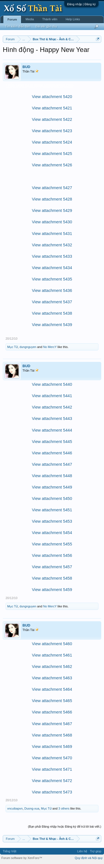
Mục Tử (12, 347)
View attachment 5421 (52, 108)
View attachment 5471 (52, 769)
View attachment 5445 (52, 441)
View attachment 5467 (52, 724)
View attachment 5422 (52, 119)
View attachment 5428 (52, 199)
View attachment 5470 (52, 758)
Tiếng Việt (9, 851)
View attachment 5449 (52, 487)
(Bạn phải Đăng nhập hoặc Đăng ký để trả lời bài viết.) (64, 826)
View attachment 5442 (52, 407)
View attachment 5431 (52, 233)
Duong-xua (31, 808)
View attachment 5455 (52, 544)
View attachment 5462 (52, 666)
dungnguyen (27, 347)
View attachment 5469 (52, 746)
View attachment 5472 (52, 780)
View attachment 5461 (52, 655)
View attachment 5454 (52, 532)
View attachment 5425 (52, 153)
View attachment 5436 (52, 290)
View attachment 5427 (52, 188)
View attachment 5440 (52, 384)
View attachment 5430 (52, 222)
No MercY (50, 347)
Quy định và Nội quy (89, 858)
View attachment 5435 (52, 279)
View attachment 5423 (52, 131)
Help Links (73, 19)
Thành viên (49, 19)
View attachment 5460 (52, 644)
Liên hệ (82, 851)
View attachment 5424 (52, 142)
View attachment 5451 (52, 510)
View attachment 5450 (52, 498)
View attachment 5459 (52, 589)
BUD (26, 67)
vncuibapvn (15, 808)
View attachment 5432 (52, 245)
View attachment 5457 (52, 567)
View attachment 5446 (52, 453)
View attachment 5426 (52, 165)
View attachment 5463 (52, 678)
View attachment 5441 (52, 396)
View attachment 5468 (52, 735)
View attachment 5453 (52, 521)
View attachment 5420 (52, 96)
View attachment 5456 (52, 555)
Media (30, 19)
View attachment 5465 (52, 700)
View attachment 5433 (52, 256)
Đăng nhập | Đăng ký (81, 4)
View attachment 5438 (52, 313)
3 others (63, 808)
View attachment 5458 (52, 578)
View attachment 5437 (52, 302)
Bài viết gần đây (46, 26)
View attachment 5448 (52, 476)
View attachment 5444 (52, 430)
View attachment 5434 (52, 268)
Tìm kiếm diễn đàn (17, 26)
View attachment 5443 (52, 418)
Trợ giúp (95, 851)
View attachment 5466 (52, 712)
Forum (12, 19)
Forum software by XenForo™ (21, 858)
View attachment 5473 (52, 792)
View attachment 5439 (52, 324)
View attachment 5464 (52, 689)
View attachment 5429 (52, 210)
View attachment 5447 (52, 464)
